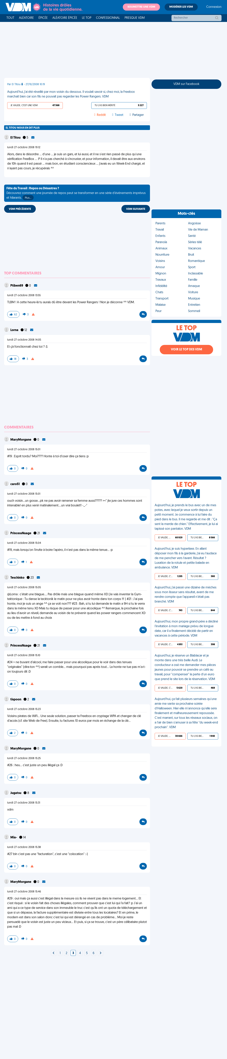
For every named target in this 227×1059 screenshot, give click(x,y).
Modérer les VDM (181, 6)
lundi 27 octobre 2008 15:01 (23, 449)
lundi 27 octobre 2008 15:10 (23, 655)
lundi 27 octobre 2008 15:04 (24, 543)
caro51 (15, 484)
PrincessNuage (21, 533)
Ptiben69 (17, 285)
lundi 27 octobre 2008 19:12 (23, 147)
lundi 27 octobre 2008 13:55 (24, 295)
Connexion (214, 7)
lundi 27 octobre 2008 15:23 (24, 709)
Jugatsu (16, 793)
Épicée (43, 18)
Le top (86, 18)
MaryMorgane (21, 439)
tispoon (16, 699)
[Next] (53, 953)
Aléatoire (26, 18)
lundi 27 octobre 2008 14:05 (24, 339)
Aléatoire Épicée (64, 18)
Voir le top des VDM (186, 349)
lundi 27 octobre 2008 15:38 (24, 847)
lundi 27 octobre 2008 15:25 (24, 758)
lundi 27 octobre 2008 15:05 (24, 587)
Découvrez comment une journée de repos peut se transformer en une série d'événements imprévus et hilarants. (76, 193)
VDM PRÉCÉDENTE (20, 209)
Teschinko (17, 577)
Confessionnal (108, 18)
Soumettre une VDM (141, 6)
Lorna (14, 330)
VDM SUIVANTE (135, 209)
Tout (10, 18)
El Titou (15, 137)
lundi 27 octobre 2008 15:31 (23, 802)
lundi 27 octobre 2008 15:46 (24, 891)
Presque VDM (135, 18)
